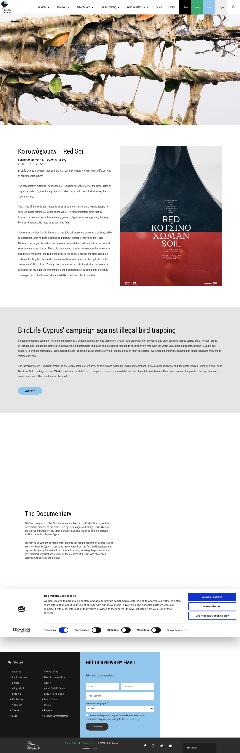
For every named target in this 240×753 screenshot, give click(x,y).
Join (209, 7)
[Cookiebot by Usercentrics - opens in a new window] (21, 746)
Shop (185, 7)
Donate (197, 7)
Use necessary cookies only (212, 732)
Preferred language (96, 703)
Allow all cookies (212, 713)
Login (221, 7)
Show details (175, 746)
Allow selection (212, 722)
